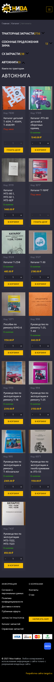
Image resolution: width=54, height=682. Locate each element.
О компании (36, 584)
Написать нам (41, 619)
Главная (5, 23)
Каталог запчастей (11, 624)
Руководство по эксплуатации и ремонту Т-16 (12, 396)
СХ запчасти (13, 54)
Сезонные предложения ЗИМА (25, 43)
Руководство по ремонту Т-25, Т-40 (39, 327)
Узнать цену (13, 150)
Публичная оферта (11, 611)
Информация (9, 584)
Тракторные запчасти (21, 33)
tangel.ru (48, 673)
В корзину (40, 150)
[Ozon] (47, 647)
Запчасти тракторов (13, 618)
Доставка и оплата (11, 606)
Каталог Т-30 (38, 262)
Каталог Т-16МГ (40, 190)
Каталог (15, 23)
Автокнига (11, 62)
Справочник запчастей (12, 629)
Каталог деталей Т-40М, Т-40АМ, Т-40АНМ (13, 121)
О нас (31, 594)
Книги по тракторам (13, 68)
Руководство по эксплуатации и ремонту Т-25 (39, 396)
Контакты (33, 590)
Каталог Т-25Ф (11, 262)
